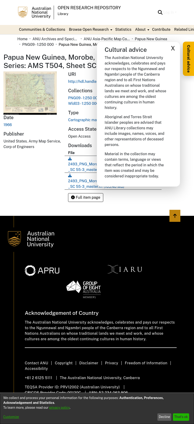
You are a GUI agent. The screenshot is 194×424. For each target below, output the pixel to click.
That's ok (181, 417)
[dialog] (97, 408)
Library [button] (63, 14)
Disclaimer (88, 363)
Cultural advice (188, 59)
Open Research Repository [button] (89, 7)
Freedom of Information (146, 363)
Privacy (111, 363)
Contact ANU (36, 363)
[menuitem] (90, 29)
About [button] (140, 29)
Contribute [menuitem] (161, 29)
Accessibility (36, 368)
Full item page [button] (85, 197)
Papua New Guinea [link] (151, 39)
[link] (84, 98)
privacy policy (59, 407)
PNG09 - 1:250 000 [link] (38, 44)
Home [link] (22, 39)
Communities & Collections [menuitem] (42, 29)
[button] (160, 12)
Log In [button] (169, 12)
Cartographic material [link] (87, 120)
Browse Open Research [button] (89, 29)
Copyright (64, 363)
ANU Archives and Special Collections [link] (55, 39)
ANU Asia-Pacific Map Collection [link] (107, 39)
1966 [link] (7, 125)
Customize (11, 417)
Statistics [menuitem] (123, 29)
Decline (164, 417)
